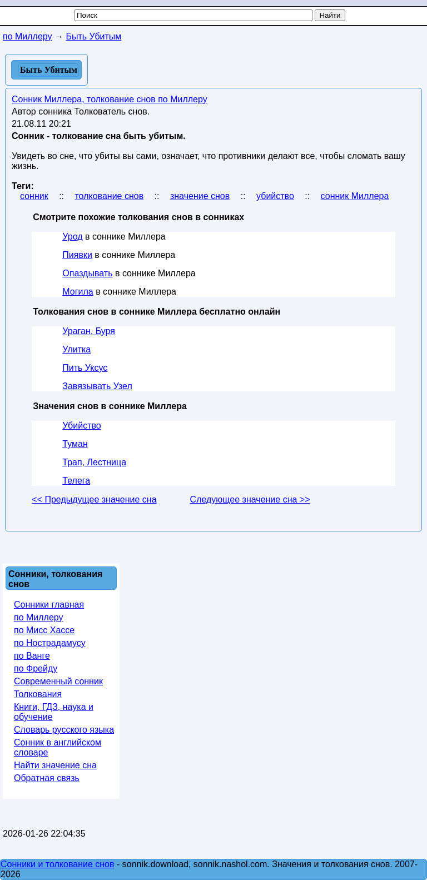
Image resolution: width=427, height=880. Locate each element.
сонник (34, 196)
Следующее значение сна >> (250, 499)
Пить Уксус (84, 367)
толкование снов (109, 196)
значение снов (200, 196)
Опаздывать (87, 273)
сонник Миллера (355, 196)
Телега (76, 480)
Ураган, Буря (88, 331)
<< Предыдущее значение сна (94, 499)
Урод (72, 236)
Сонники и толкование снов (58, 864)
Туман (74, 444)
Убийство (81, 425)
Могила (77, 291)
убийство (275, 196)
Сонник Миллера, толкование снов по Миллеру (109, 99)
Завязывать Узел (97, 386)
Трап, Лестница (94, 462)
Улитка (76, 349)
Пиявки (77, 255)
